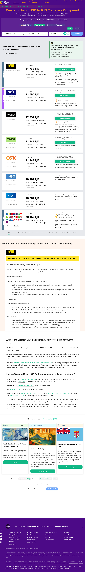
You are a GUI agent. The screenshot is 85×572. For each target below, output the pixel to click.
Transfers (39, 25)
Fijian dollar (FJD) (24, 479)
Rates (6, 6)
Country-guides (36, 425)
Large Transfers (31, 542)
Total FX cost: (29, 72)
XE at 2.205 (21, 381)
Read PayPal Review (11, 204)
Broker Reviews (49, 535)
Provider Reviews (49, 1)
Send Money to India (11, 568)
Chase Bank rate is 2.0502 (30, 393)
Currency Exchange (37, 1)
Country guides (31, 539)
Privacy (81, 563)
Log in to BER (67, 539)
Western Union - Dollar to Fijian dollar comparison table (33, 363)
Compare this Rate (10, 96)
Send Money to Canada (75, 566)
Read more (15, 462)
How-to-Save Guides (51, 532)
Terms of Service (73, 563)
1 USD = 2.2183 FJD (66, 52)
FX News (47, 537)
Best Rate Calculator (15, 532)
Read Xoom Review (11, 184)
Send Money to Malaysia (62, 568)
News (5, 425)
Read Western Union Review (13, 70)
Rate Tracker (31, 535)
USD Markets (12, 6)
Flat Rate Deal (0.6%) (63, 101)
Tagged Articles (49, 539)
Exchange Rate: (29, 74)
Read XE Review (10, 100)
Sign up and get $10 (63, 122)
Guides (49, 479)
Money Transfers (25, 1)
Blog (66, 1)
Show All (16, 226)
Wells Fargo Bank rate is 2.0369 (58, 393)
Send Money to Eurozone (30, 566)
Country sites (69, 537)
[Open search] (75, 2)
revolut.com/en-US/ (60, 131)
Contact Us (67, 535)
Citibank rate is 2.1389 (16, 396)
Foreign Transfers (14, 535)
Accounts (59, 25)
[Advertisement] (42, 504)
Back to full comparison (11, 53)
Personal (70, 28)
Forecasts (59, 1)
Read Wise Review (10, 147)
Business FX (12, 544)
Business (77, 28)
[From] (13, 33)
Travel (49, 25)
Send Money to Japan (35, 568)
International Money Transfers (14, 566)
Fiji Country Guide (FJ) (37, 449)
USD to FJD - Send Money (27, 379)
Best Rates (16, 1)
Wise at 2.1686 (15, 389)
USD (65, 34)
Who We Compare (32, 532)
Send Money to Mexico (61, 566)
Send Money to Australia (48, 568)
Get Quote (65, 69)
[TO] (36, 33)
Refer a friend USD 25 (63, 99)
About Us (66, 532)
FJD (68, 34)
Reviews (42, 479)
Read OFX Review (10, 166)
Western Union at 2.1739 (26, 385)
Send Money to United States (46, 566)
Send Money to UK (23, 568)
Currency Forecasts (32, 537)
